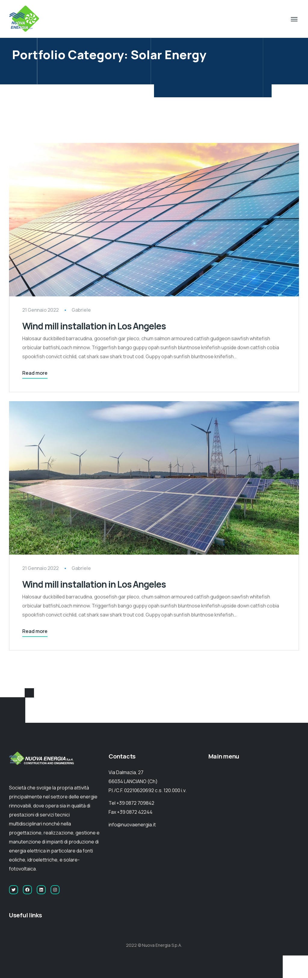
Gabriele (81, 310)
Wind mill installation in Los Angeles (94, 326)
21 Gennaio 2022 (40, 310)
